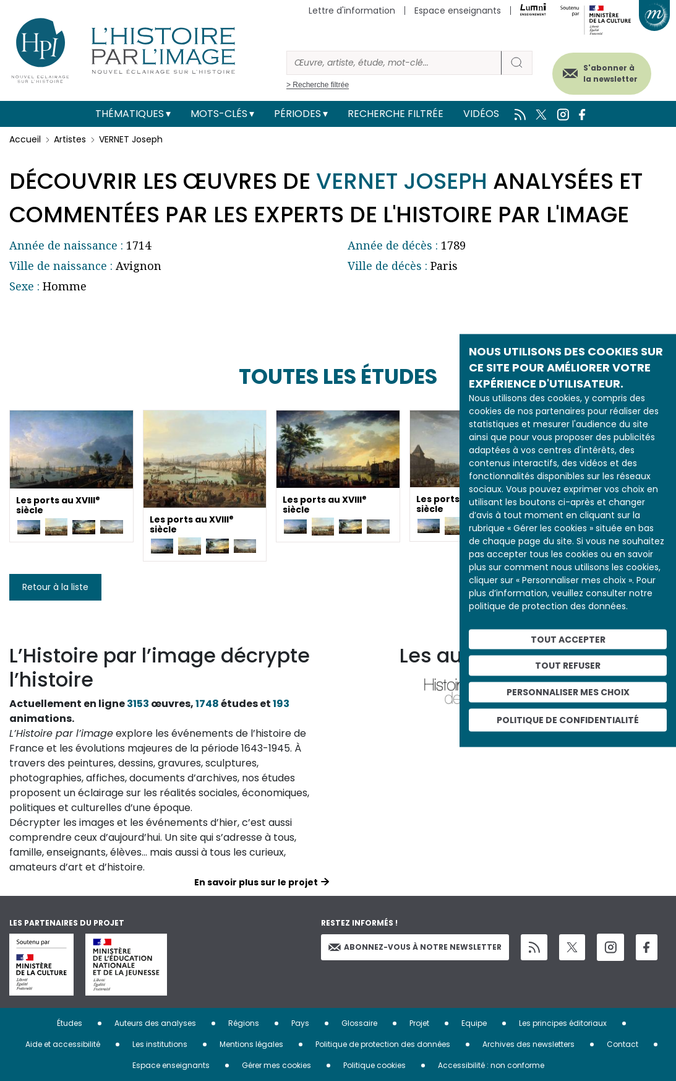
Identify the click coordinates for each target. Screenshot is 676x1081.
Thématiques (129, 113)
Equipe (474, 1023)
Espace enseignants (457, 10)
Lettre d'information (352, 10)
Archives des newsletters (528, 1044)
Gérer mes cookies (276, 1065)
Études (69, 1023)
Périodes (297, 113)
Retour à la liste (55, 587)
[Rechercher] (394, 63)
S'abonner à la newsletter (607, 73)
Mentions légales (251, 1044)
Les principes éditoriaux (563, 1023)
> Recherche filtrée (317, 84)
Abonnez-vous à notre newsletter (415, 947)
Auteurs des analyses (155, 1023)
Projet (419, 1023)
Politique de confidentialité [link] (568, 719)
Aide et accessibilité (62, 1044)
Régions (243, 1023)
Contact (622, 1044)
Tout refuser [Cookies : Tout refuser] (568, 665)
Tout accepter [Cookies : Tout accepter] (568, 639)
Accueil (25, 139)
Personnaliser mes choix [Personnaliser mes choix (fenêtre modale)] (568, 692)
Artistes (70, 139)
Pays (300, 1023)
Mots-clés (218, 113)
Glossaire (359, 1023)
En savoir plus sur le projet (256, 882)
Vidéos (481, 113)
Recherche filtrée (395, 113)
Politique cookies (374, 1065)
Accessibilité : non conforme (491, 1065)
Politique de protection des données (382, 1044)
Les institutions (159, 1044)
